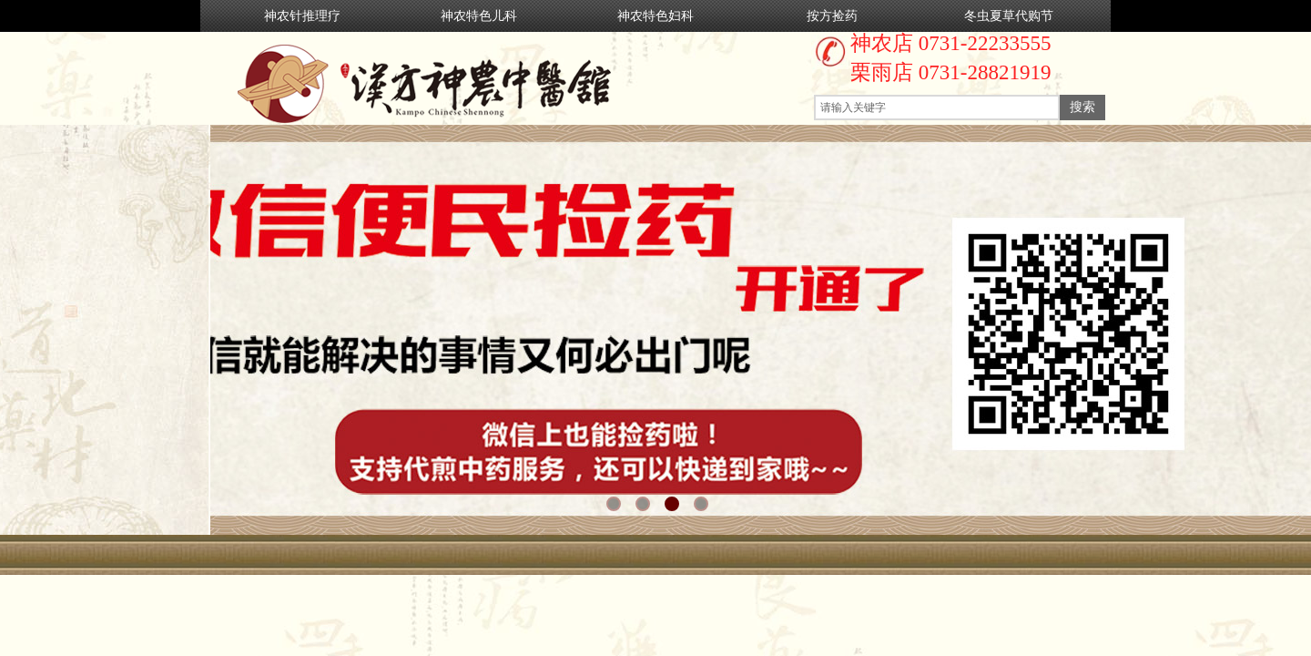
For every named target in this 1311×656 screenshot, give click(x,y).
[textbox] (937, 107)
